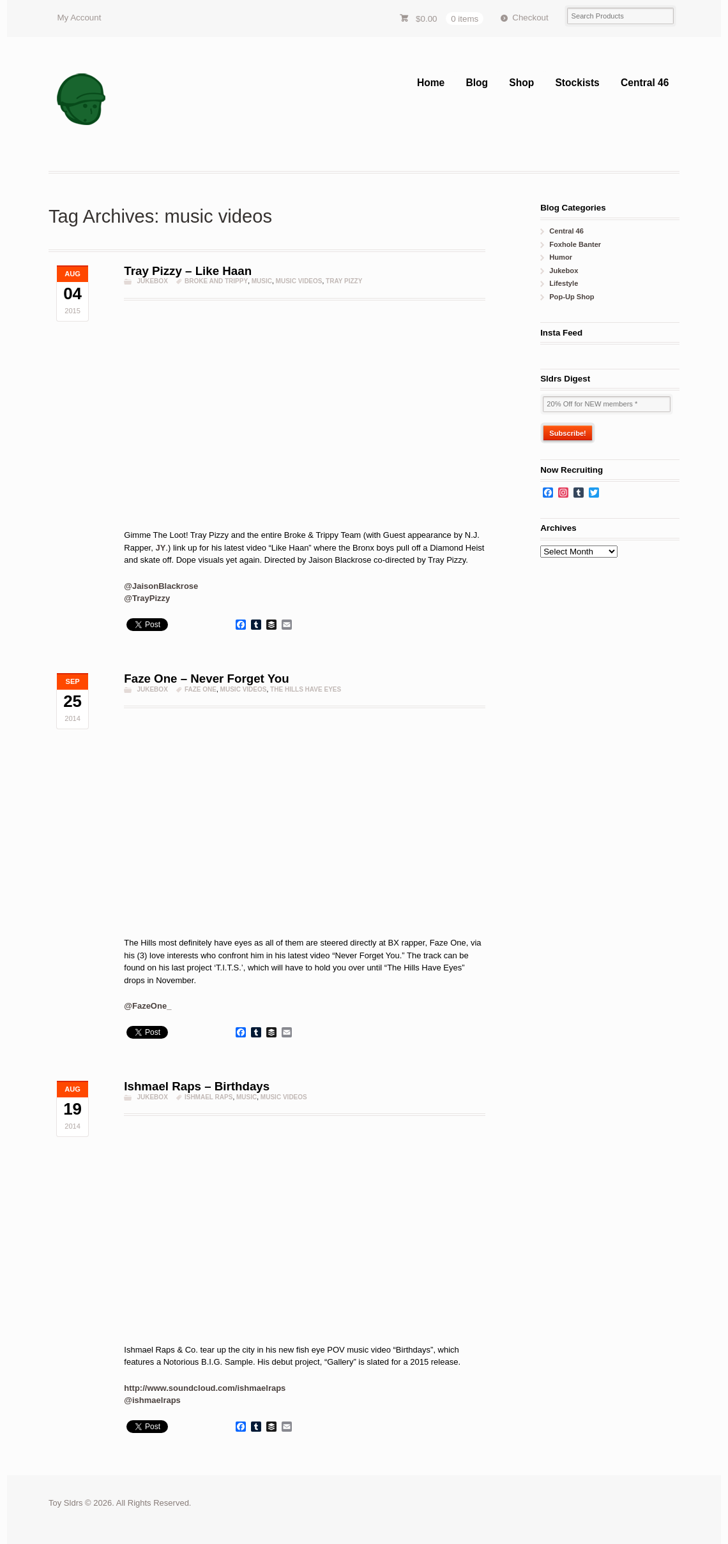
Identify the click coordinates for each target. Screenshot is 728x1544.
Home (430, 82)
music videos (299, 281)
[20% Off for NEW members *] (607, 404)
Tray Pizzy (344, 281)
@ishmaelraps (152, 1400)
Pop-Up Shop (571, 297)
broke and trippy (216, 281)
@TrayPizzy (147, 598)
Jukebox (152, 281)
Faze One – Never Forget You (206, 678)
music (262, 281)
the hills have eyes (305, 689)
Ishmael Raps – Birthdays (196, 1086)
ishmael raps (209, 1097)
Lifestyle (563, 283)
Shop (521, 82)
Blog (477, 82)
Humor (560, 257)
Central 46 (645, 82)
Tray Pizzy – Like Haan (188, 271)
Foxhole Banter (575, 244)
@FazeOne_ (147, 1006)
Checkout (530, 17)
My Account (79, 17)
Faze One (200, 689)
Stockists (577, 82)
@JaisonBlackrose (161, 586)
